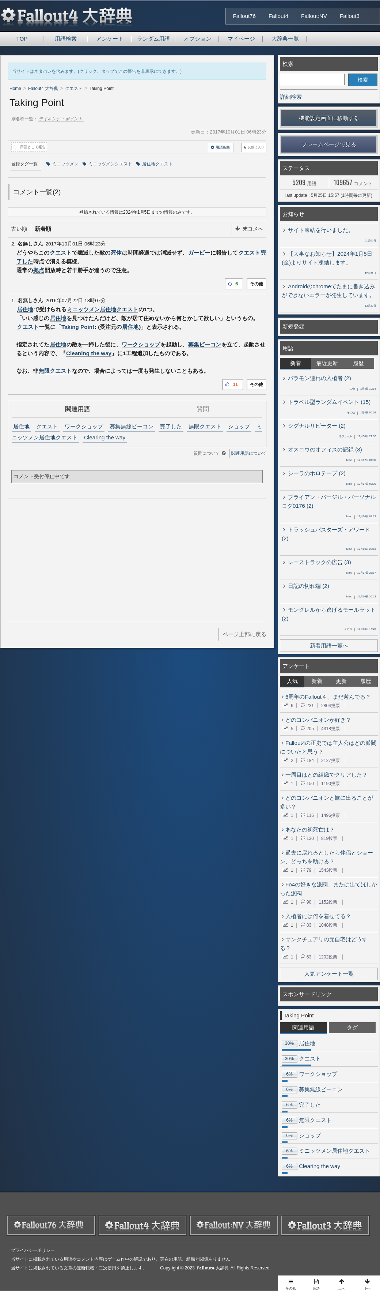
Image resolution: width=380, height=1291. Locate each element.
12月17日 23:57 (361, 573)
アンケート (109, 38)
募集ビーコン (204, 344)
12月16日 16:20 (360, 629)
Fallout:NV (314, 16)
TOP (22, 38)
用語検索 (66, 38)
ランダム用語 (153, 38)
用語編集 (220, 147)
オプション (197, 38)
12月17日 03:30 (361, 484)
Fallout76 (244, 16)
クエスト (61, 252)
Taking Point (77, 327)
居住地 (25, 309)
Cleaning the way (88, 353)
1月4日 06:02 (361, 413)
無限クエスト (55, 371)
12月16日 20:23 (361, 597)
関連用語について (248, 453)
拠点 (38, 270)
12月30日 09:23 (361, 517)
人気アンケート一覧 (329, 974)
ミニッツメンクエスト (107, 163)
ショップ (239, 426)
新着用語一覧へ (329, 645)
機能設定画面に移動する (329, 118)
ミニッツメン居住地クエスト (102, 309)
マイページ (241, 38)
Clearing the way (104, 437)
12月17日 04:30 (361, 460)
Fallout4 (278, 16)
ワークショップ (141, 344)
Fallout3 (350, 16)
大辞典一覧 (285, 38)
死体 (116, 252)
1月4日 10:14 (363, 389)
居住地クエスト (154, 163)
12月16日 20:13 (361, 549)
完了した (171, 426)
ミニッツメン (62, 163)
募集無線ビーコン (131, 426)
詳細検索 (291, 97)
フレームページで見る (328, 144)
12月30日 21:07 (357, 437)
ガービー (199, 252)
